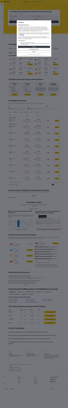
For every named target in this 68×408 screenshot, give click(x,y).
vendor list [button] (22, 34)
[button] (34, 47)
